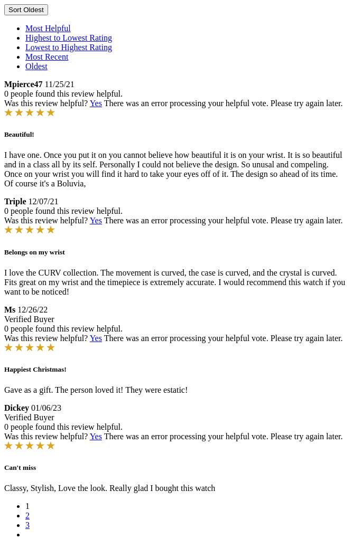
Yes (96, 103)
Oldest (36, 66)
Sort (26, 10)
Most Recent (46, 56)
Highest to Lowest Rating (68, 37)
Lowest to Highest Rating (68, 47)
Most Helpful (48, 28)
